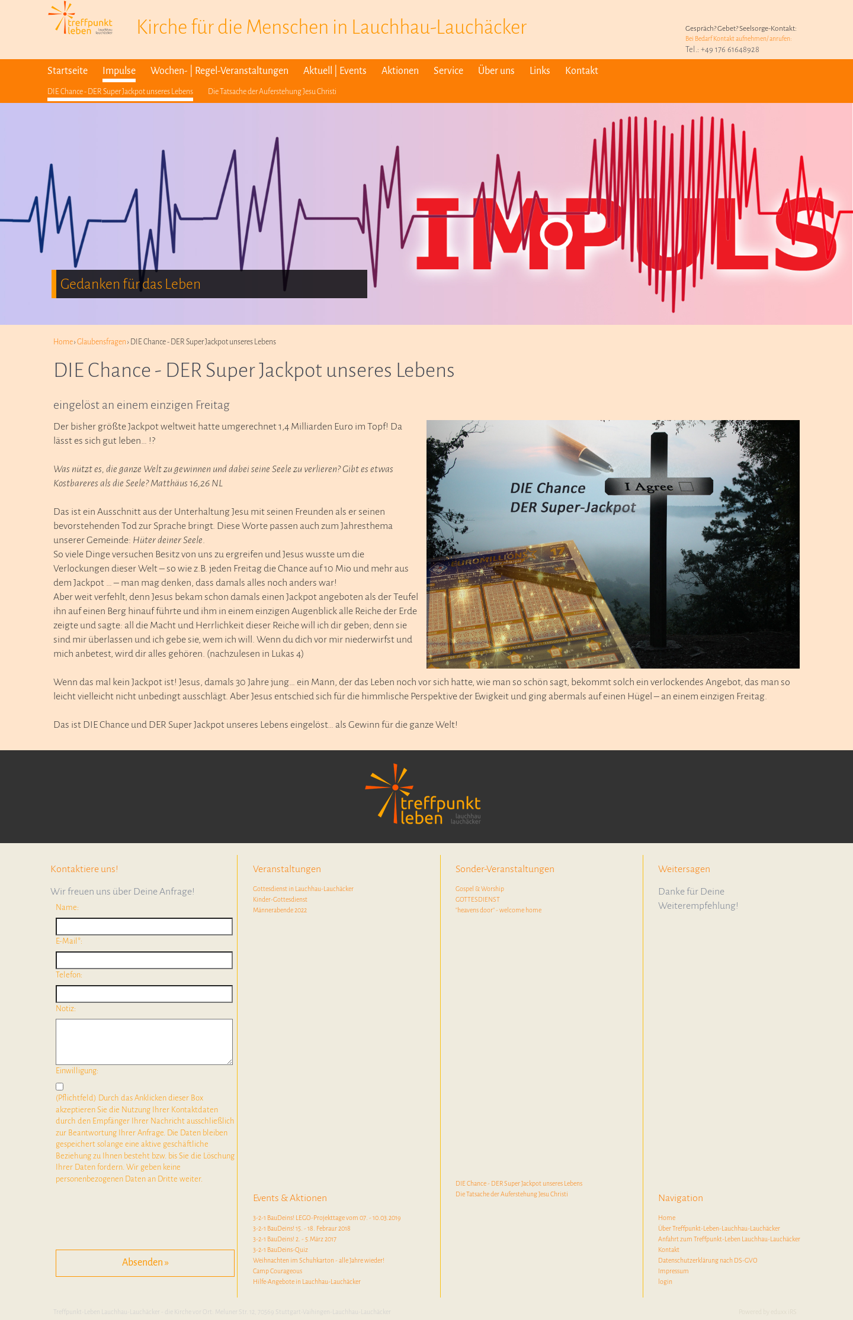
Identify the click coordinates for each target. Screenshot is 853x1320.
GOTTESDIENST (478, 899)
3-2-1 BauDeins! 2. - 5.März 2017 (294, 1238)
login (665, 1281)
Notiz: (66, 1008)
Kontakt (668, 1249)
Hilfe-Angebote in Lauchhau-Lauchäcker (307, 1281)
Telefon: (69, 974)
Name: (67, 907)
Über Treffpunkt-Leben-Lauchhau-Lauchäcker (719, 1228)
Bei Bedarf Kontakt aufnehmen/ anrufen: (738, 38)
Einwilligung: (77, 1070)
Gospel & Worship (480, 888)
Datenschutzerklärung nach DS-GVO (708, 1260)
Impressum (673, 1270)
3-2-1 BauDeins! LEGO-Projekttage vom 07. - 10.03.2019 (327, 1217)
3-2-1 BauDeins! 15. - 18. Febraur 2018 (302, 1228)
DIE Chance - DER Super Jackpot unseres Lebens (519, 1183)
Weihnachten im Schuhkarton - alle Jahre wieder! (318, 1260)
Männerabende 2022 (280, 910)
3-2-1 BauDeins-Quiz (280, 1249)
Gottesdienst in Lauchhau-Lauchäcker (303, 888)
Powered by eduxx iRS (768, 1311)
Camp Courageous (277, 1270)
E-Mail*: (69, 941)
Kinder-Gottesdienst (280, 899)
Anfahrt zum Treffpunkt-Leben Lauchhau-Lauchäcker (729, 1238)
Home (666, 1217)
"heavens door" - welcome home (498, 910)
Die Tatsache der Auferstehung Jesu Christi (512, 1194)
